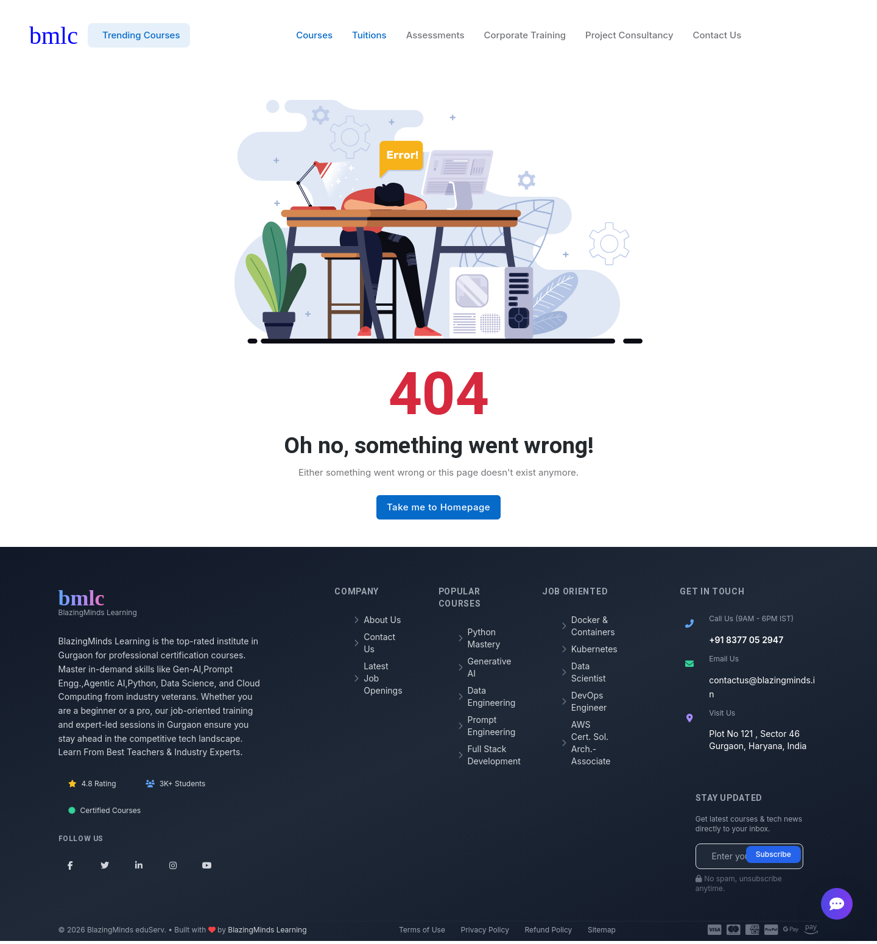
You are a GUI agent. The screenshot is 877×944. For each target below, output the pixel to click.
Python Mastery (479, 640)
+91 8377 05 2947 (746, 642)
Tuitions (369, 37)
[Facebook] (70, 868)
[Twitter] (105, 868)
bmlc (53, 37)
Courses (314, 37)
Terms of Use (422, 932)
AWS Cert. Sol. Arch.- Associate (586, 745)
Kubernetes (586, 651)
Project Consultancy (629, 37)
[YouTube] (207, 868)
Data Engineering (483, 699)
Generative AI (483, 669)
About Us (377, 622)
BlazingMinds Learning (267, 932)
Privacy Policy (485, 932)
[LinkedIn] (139, 868)
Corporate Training (525, 37)
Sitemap (602, 932)
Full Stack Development (483, 757)
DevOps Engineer (584, 703)
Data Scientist (584, 674)
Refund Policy (548, 932)
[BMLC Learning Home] (97, 605)
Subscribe (773, 857)
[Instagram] (173, 868)
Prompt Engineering (483, 728)
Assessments (435, 37)
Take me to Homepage (438, 510)
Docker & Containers (586, 628)
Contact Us (717, 37)
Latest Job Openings (378, 680)
